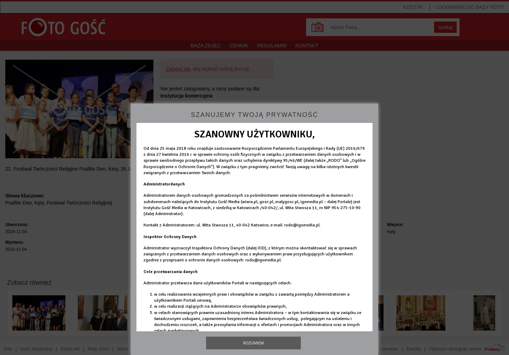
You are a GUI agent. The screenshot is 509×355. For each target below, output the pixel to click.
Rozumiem (253, 342)
